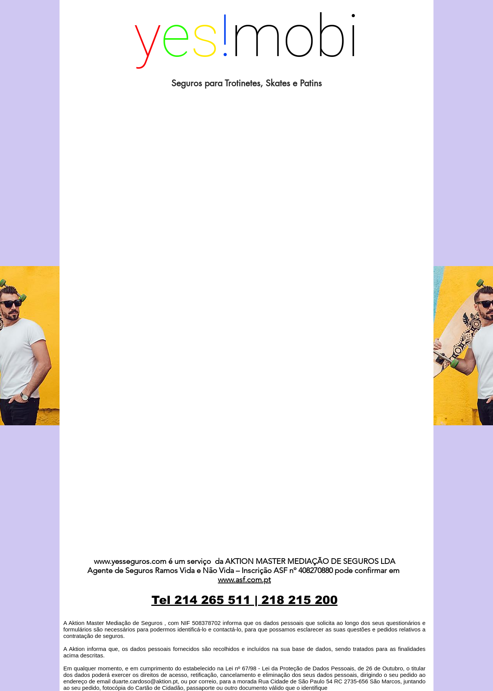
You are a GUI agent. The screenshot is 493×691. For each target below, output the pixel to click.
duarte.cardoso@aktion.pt (145, 681)
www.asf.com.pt (244, 579)
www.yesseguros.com (130, 561)
